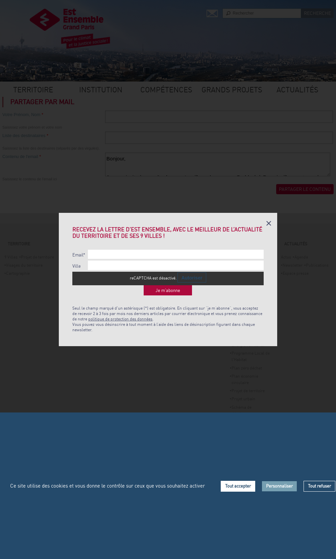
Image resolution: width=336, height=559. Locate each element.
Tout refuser (319, 486)
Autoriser (191, 278)
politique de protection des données (120, 318)
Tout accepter (238, 486)
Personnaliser (279, 486)
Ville (76, 266)
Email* (78, 255)
